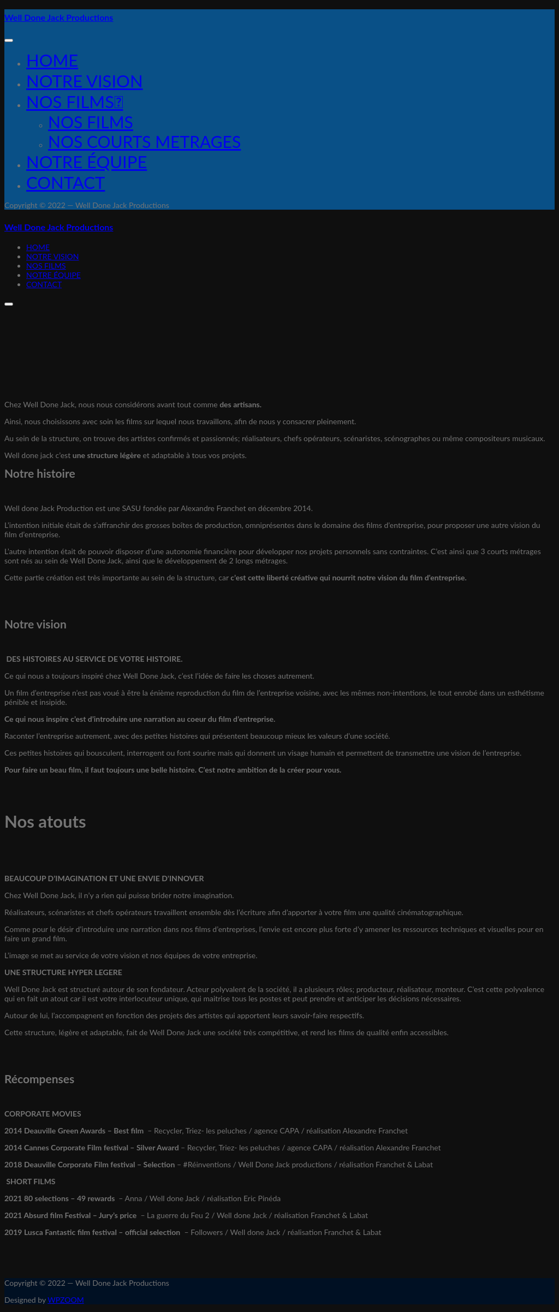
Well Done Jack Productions (58, 17)
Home (52, 60)
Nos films (74, 101)
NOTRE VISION (84, 80)
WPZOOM (65, 1299)
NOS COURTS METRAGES (144, 141)
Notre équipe (86, 161)
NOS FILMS (90, 122)
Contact (65, 182)
